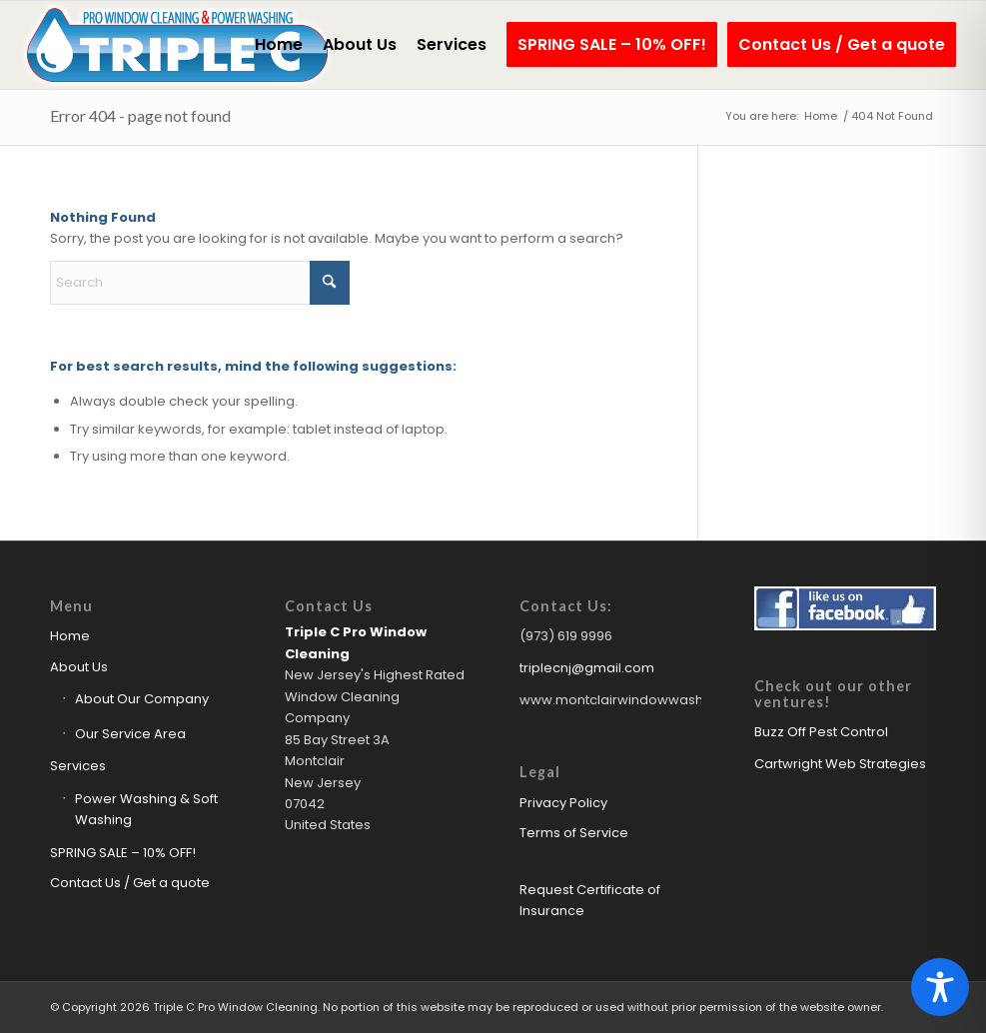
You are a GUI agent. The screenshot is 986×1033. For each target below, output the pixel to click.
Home (70, 635)
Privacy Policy (563, 802)
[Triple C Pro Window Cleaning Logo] (177, 45)
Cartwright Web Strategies (840, 763)
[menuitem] (279, 45)
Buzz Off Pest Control (821, 731)
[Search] (200, 283)
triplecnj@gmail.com (586, 667)
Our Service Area (130, 733)
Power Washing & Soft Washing (146, 809)
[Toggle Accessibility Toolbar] (940, 987)
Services (78, 765)
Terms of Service (573, 832)
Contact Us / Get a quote (130, 882)
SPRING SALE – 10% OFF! (123, 852)
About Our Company (142, 698)
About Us (79, 666)
